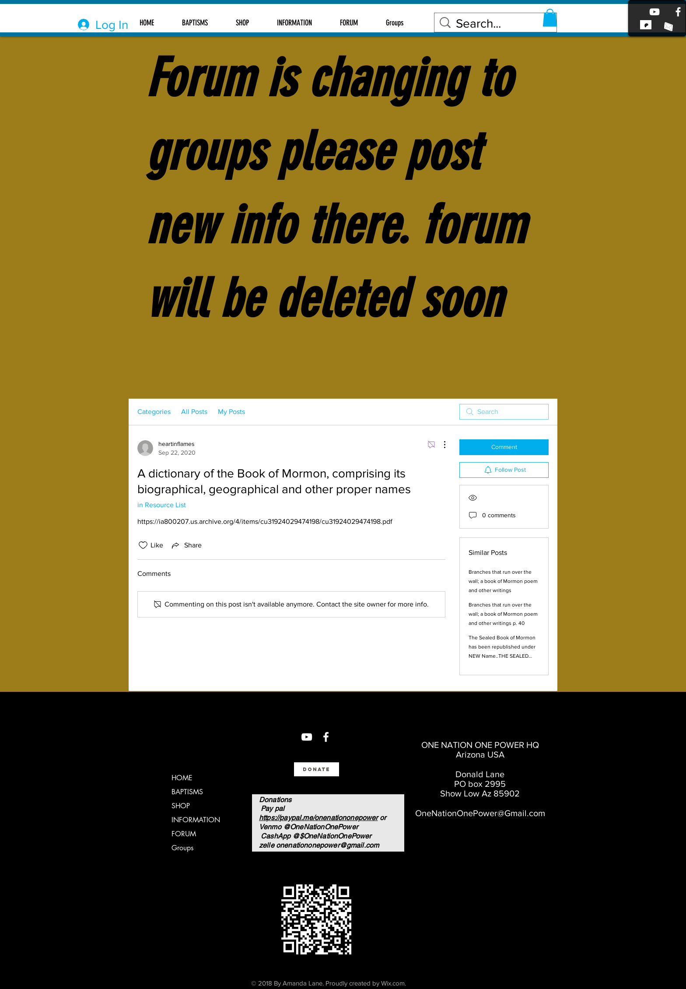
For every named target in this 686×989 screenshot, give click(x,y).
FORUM (184, 833)
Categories (154, 411)
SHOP (181, 805)
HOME (182, 777)
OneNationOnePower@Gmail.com (480, 813)
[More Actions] (440, 444)
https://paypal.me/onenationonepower (318, 818)
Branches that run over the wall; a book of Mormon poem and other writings (503, 581)
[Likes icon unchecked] (143, 545)
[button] (549, 18)
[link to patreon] (645, 24)
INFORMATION (196, 819)
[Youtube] (654, 12)
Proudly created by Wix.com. (366, 983)
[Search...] (497, 23)
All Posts (194, 411)
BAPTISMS (187, 791)
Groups (182, 847)
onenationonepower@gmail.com (327, 845)
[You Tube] (306, 737)
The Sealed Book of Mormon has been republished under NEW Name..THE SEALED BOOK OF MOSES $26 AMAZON (502, 656)
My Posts (231, 411)
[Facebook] (678, 12)
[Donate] (316, 769)
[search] (504, 412)
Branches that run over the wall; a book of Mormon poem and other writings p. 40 (503, 614)
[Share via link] (186, 545)
